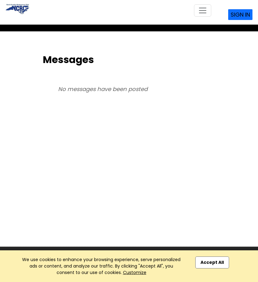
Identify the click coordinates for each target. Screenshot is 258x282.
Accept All (212, 262)
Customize (134, 272)
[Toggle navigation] (202, 10)
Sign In (240, 14)
